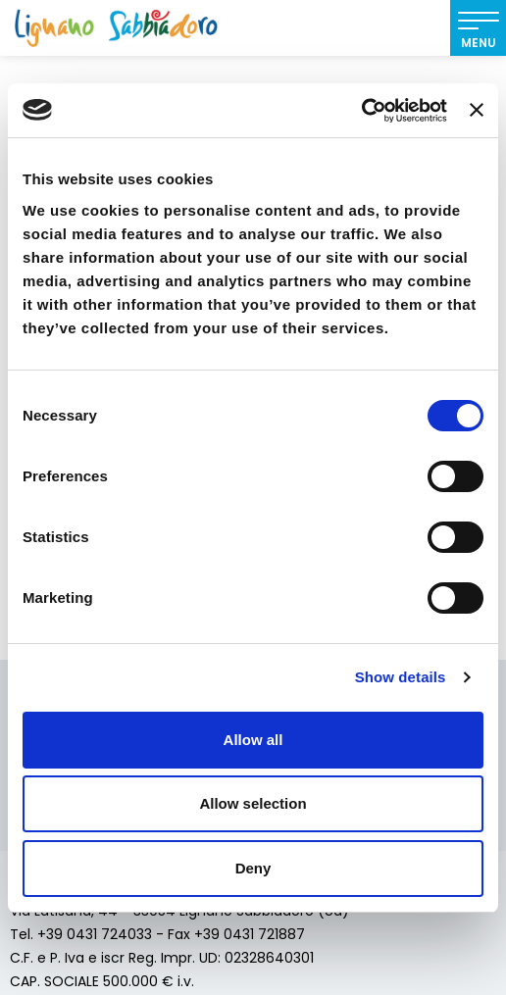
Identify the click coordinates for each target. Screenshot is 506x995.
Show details (400, 677)
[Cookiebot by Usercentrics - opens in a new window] (361, 111)
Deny (253, 868)
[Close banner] (476, 110)
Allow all (253, 739)
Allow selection (252, 803)
